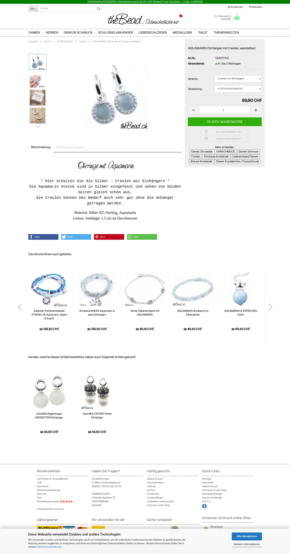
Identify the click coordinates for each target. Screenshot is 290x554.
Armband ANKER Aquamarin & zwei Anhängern (97, 313)
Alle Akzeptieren (246, 536)
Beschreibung (41, 147)
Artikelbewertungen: (70, 147)
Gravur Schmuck (78, 32)
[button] (43, 237)
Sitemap (151, 486)
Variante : (193, 79)
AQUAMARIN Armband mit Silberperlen (192, 313)
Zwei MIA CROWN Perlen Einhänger (97, 416)
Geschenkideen (155, 482)
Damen (34, 32)
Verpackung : (195, 89)
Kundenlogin (235, 7)
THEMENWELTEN (226, 32)
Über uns (41, 494)
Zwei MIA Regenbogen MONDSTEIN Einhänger (49, 416)
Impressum (43, 486)
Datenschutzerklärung (49, 546)
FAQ (39, 497)
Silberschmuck (155, 479)
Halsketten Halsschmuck (160, 501)
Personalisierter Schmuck (50, 509)
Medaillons (182, 32)
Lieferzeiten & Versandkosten (52, 479)
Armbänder (153, 494)
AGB (39, 482)
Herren (52, 32)
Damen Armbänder (212, 497)
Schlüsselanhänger (115, 32)
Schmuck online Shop (158, 505)
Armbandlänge (155, 497)
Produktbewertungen (55, 501)
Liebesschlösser (153, 32)
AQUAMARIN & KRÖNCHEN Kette (240, 313)
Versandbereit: (196, 64)
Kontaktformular (100, 479)
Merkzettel (255, 7)
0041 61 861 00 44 (111, 486)
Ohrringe (206, 479)
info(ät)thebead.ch (110, 482)
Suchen (151, 490)
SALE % (206, 501)
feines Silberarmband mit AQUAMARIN (145, 313)
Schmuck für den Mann (214, 490)
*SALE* (203, 32)
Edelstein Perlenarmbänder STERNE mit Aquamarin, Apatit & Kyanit (49, 315)
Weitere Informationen (247, 544)
